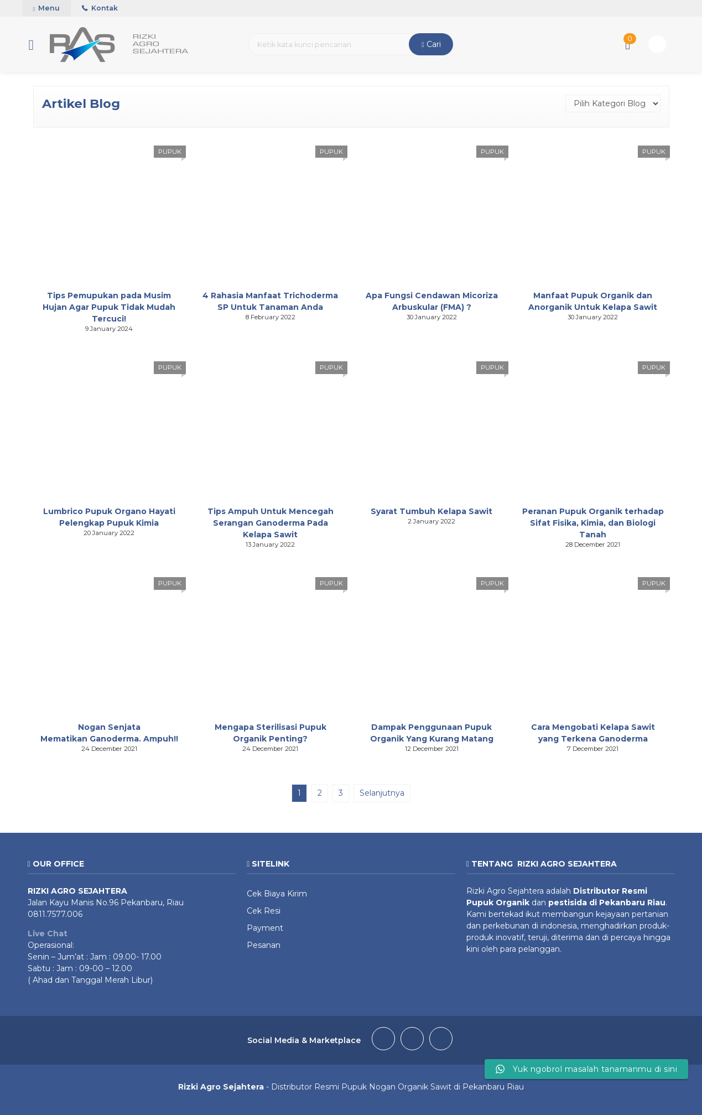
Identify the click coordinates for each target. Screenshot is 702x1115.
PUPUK (169, 151)
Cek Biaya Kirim (277, 894)
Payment (265, 928)
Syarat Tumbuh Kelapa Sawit (431, 511)
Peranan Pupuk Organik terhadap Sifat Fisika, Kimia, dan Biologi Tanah (593, 523)
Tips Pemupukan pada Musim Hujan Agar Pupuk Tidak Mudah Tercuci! (109, 307)
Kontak (100, 8)
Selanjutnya (382, 793)
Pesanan (263, 945)
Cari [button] (431, 44)
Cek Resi (263, 911)
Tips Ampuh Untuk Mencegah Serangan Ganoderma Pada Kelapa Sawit (270, 523)
